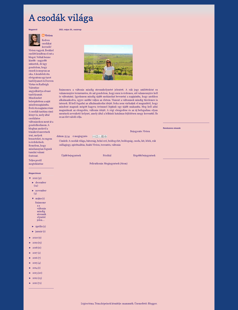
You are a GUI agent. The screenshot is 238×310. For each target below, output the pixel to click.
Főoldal (107, 155)
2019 (35, 243)
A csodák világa (61, 17)
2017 (35, 253)
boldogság (127, 141)
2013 (35, 273)
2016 (35, 258)
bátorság (91, 141)
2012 (35, 278)
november (40, 190)
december (40, 182)
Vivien (49, 35)
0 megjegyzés (80, 136)
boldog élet (114, 141)
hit (142, 141)
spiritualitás (78, 145)
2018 (35, 248)
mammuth (127, 303)
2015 (35, 263)
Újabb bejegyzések (71, 155)
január (39, 231)
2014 (35, 268)
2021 (35, 178)
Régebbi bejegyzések (144, 155)
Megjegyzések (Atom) (115, 163)
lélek (148, 141)
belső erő (102, 141)
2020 (35, 238)
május (38, 198)
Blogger (152, 303)
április (39, 226)
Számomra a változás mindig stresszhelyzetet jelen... (40, 211)
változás (116, 145)
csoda (137, 141)
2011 (34, 283)
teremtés (105, 145)
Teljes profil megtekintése (36, 162)
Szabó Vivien (93, 145)
